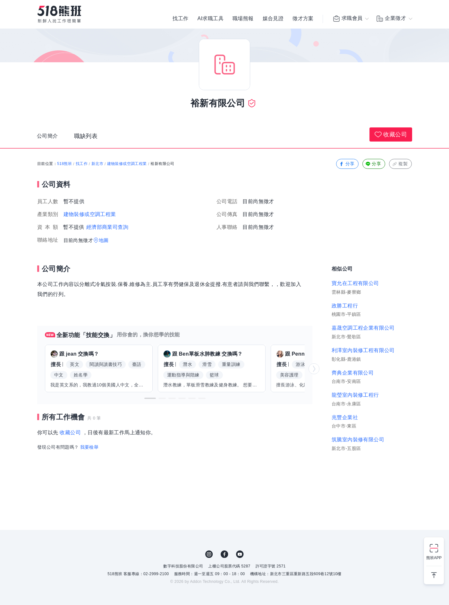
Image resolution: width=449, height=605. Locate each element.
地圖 (104, 240)
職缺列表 (88, 137)
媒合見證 (273, 19)
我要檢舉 (89, 447)
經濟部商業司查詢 (107, 227)
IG (209, 554)
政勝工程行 (345, 305)
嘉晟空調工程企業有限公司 (363, 328)
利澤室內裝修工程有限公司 (363, 350)
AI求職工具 (210, 19)
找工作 (180, 19)
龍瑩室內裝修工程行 (355, 395)
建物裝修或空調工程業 (127, 163)
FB (224, 554)
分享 (347, 164)
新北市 (97, 163)
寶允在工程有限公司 (355, 283)
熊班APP (434, 558)
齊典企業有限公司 (353, 373)
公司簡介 (49, 137)
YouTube (240, 554)
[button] (150, 398)
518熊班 (64, 163)
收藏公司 (391, 134)
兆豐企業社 (345, 417)
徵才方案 (303, 19)
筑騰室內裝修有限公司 (358, 439)
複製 (400, 164)
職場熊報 (243, 19)
